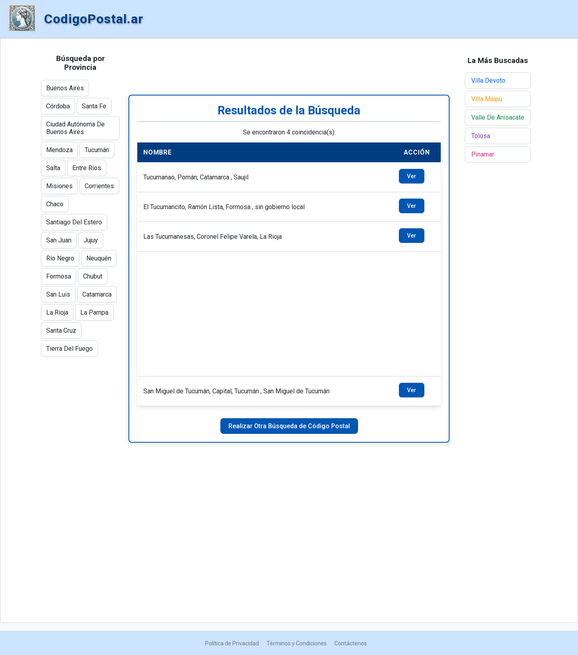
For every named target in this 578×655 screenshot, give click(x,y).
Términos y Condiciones (297, 643)
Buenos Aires (65, 88)
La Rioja (57, 312)
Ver (411, 176)
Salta (53, 168)
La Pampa (94, 312)
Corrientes (99, 186)
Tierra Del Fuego (69, 348)
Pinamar (482, 154)
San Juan (58, 240)
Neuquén (98, 258)
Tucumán (97, 150)
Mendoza (59, 150)
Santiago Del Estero (74, 222)
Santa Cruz (61, 330)
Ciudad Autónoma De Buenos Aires (75, 128)
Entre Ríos (86, 168)
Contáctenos (350, 643)
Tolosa (480, 136)
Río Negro (60, 258)
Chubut (92, 276)
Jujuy (90, 240)
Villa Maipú (486, 99)
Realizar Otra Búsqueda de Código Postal (289, 426)
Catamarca (97, 294)
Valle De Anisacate (497, 117)
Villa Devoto (488, 80)
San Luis (58, 294)
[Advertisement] (289, 67)
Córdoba (58, 106)
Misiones (59, 186)
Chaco (54, 204)
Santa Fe (94, 106)
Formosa (58, 276)
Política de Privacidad (232, 643)
